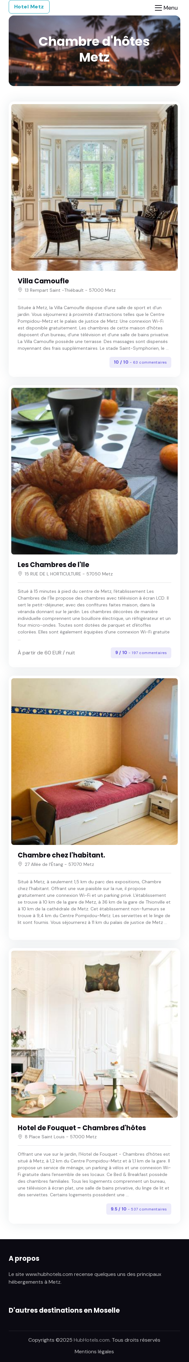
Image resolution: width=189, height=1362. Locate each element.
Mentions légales (94, 1351)
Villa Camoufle (43, 281)
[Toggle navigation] (166, 8)
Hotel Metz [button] (29, 6)
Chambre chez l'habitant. (61, 855)
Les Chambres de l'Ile (53, 564)
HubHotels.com (91, 1340)
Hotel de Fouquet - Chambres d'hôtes (82, 1127)
